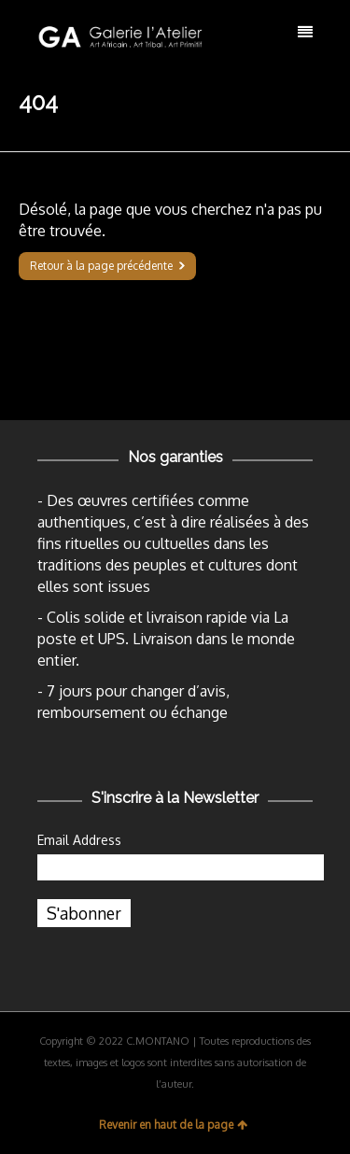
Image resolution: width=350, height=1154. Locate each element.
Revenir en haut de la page (173, 1125)
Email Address (79, 840)
